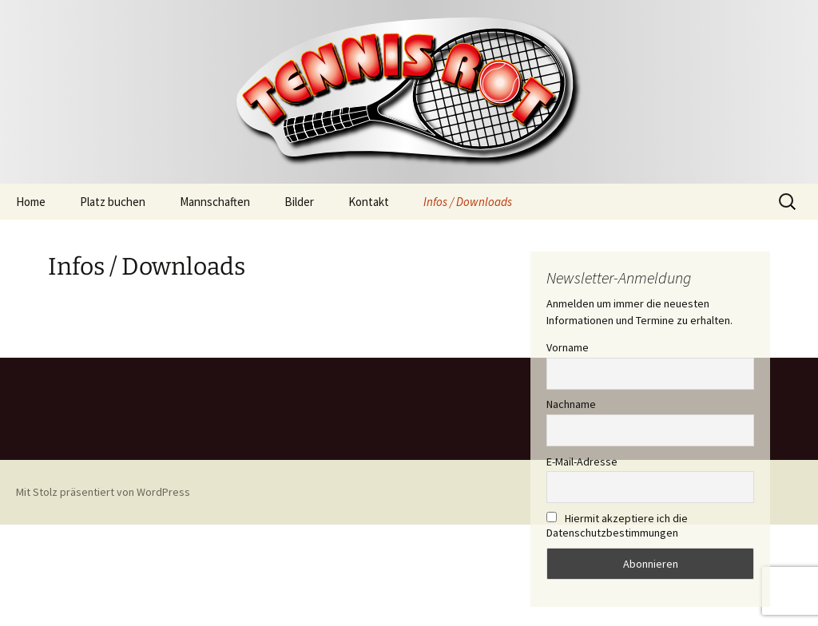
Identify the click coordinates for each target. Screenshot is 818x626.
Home (31, 201)
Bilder (299, 201)
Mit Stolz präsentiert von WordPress (103, 492)
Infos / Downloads (467, 201)
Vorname (567, 347)
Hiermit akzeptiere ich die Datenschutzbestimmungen (617, 525)
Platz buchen (112, 201)
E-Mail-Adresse (581, 461)
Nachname (571, 404)
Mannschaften (215, 201)
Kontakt (368, 201)
